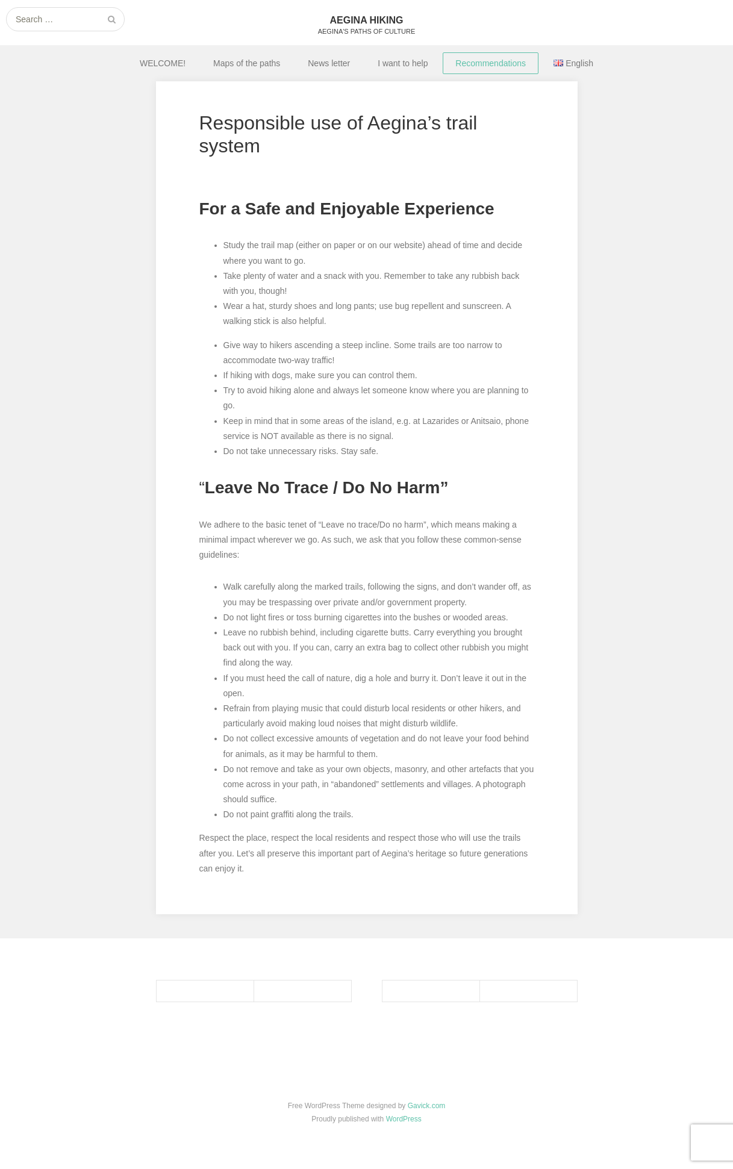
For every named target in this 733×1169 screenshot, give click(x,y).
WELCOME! (163, 63)
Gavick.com (427, 1106)
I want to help (403, 63)
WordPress (404, 1119)
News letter (329, 63)
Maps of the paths (246, 63)
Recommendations (490, 63)
